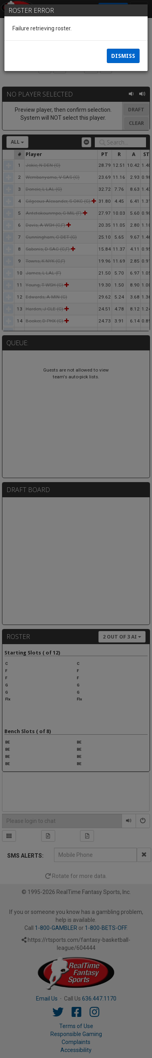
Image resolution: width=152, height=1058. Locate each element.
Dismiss (123, 56)
